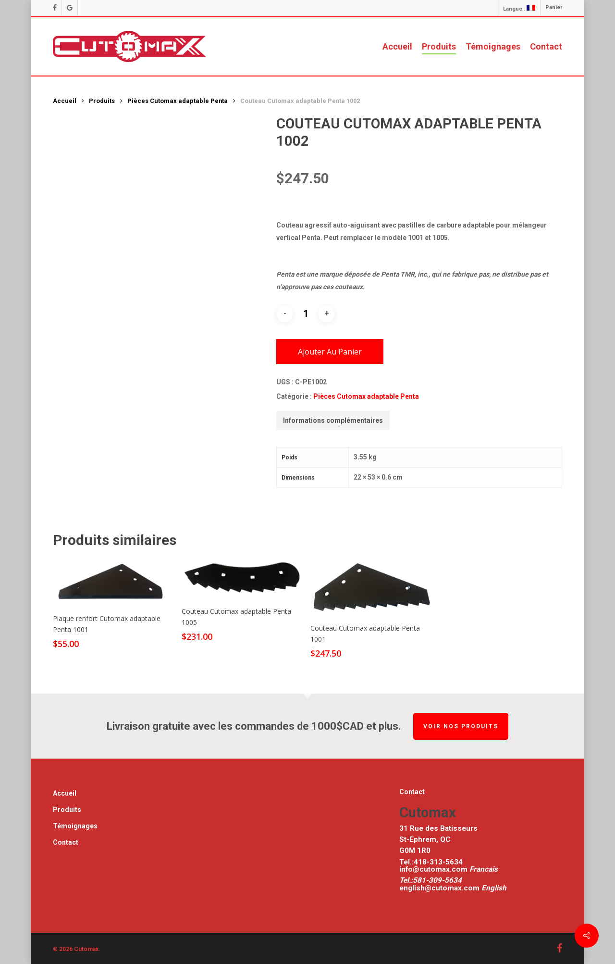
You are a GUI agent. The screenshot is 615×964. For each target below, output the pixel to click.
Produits (102, 100)
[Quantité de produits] (306, 314)
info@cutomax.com (434, 869)
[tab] (333, 420)
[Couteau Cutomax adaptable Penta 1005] (243, 578)
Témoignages (75, 826)
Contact (65, 842)
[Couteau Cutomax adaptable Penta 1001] (371, 586)
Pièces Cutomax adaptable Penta (177, 100)
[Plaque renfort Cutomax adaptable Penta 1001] (114, 581)
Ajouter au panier (330, 351)
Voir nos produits (460, 726)
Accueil (64, 100)
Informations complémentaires (333, 420)
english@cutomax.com (439, 888)
